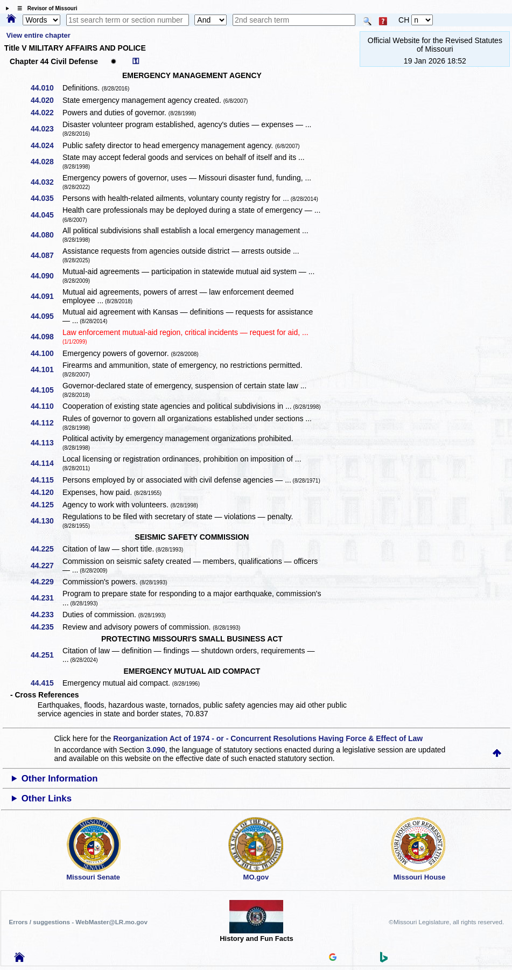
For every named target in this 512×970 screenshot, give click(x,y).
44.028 (46, 161)
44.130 (46, 521)
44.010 (46, 87)
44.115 (46, 480)
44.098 (46, 336)
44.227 (46, 565)
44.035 (46, 198)
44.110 (46, 406)
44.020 (46, 100)
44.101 (46, 369)
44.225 (46, 549)
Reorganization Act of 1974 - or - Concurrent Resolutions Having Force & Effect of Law (268, 738)
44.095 (46, 316)
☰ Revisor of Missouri (45, 8)
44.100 (46, 353)
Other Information (60, 778)
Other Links (47, 798)
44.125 (46, 504)
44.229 (46, 581)
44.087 (46, 255)
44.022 (46, 112)
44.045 (46, 215)
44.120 (46, 492)
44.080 (46, 235)
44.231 (46, 598)
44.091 (46, 296)
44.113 (46, 442)
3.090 (155, 749)
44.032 (46, 182)
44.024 (46, 145)
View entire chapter (38, 35)
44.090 (46, 275)
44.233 (46, 614)
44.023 (46, 128)
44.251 (46, 655)
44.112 (46, 422)
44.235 (46, 627)
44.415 (46, 683)
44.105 (46, 390)
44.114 (46, 463)
